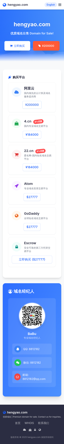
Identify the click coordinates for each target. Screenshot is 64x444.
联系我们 (43, 423)
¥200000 (46, 45)
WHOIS (29, 423)
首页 (17, 423)
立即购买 (17, 45)
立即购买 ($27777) (32, 259)
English (51, 4)
